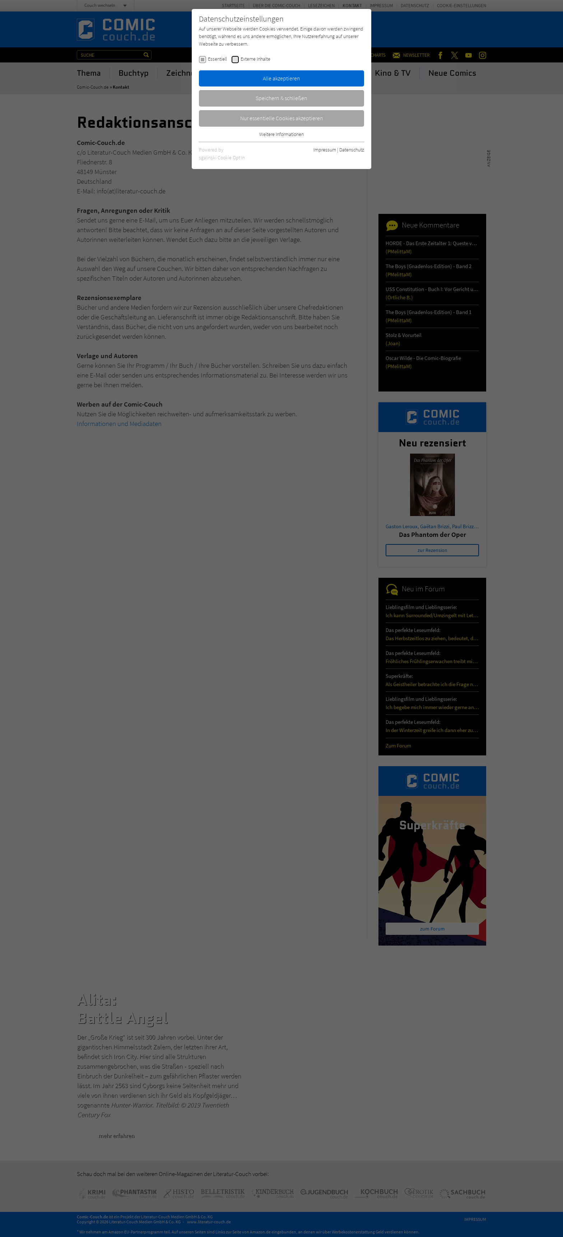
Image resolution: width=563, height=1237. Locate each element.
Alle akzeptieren (281, 78)
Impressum (324, 149)
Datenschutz (351, 149)
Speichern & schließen (281, 98)
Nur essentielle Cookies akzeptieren (281, 118)
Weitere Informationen (281, 134)
